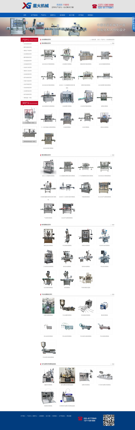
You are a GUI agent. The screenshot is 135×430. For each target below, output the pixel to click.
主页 (98, 39)
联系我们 (90, 15)
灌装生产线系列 (27, 50)
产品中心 (43, 15)
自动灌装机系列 (27, 54)
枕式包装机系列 (27, 94)
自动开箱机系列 (27, 84)
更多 (113, 43)
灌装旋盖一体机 (27, 97)
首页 (25, 15)
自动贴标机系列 (27, 64)
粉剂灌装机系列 (46, 224)
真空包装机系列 (27, 77)
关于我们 (81, 15)
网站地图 (69, 416)
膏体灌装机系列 (46, 155)
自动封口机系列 (27, 67)
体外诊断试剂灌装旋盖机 (49, 364)
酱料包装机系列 (27, 47)
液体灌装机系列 (46, 43)
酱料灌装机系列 (27, 57)
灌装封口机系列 (27, 70)
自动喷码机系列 (27, 91)
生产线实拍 (34, 15)
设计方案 (71, 15)
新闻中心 (53, 15)
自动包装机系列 (27, 44)
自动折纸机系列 (27, 87)
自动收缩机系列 (27, 74)
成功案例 (62, 15)
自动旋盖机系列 (27, 60)
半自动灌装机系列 (47, 294)
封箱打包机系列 (27, 81)
